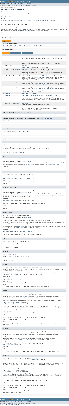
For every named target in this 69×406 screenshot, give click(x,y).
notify (30, 115)
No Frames (20, 3)
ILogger (20, 45)
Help (30, 1)
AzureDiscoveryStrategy (20, 20)
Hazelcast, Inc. (11, 404)
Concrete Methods (27, 52)
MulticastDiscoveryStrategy (47, 20)
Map (27, 45)
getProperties (25, 103)
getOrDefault (25, 69)
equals (8, 115)
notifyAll (35, 115)
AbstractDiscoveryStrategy (10, 45)
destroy (24, 57)
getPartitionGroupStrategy (29, 93)
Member (50, 95)
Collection (39, 95)
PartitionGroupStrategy (9, 93)
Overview (2, 1)
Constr (13, 5)
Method (18, 5)
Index (27, 1)
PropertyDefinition (34, 69)
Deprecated (22, 1)
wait (46, 115)
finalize (13, 115)
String (30, 45)
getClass (19, 115)
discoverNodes (6, 120)
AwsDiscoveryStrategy (7, 20)
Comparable (36, 45)
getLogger (24, 65)
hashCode (25, 115)
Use (15, 1)
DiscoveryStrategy (6, 16)
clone (4, 115)
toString (41, 115)
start (23, 106)
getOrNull (24, 82)
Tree (18, 1)
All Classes (28, 3)
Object (7, 25)
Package (7, 1)
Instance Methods (15, 52)
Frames (16, 3)
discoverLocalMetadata (28, 62)
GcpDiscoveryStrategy (33, 20)
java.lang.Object (5, 11)
